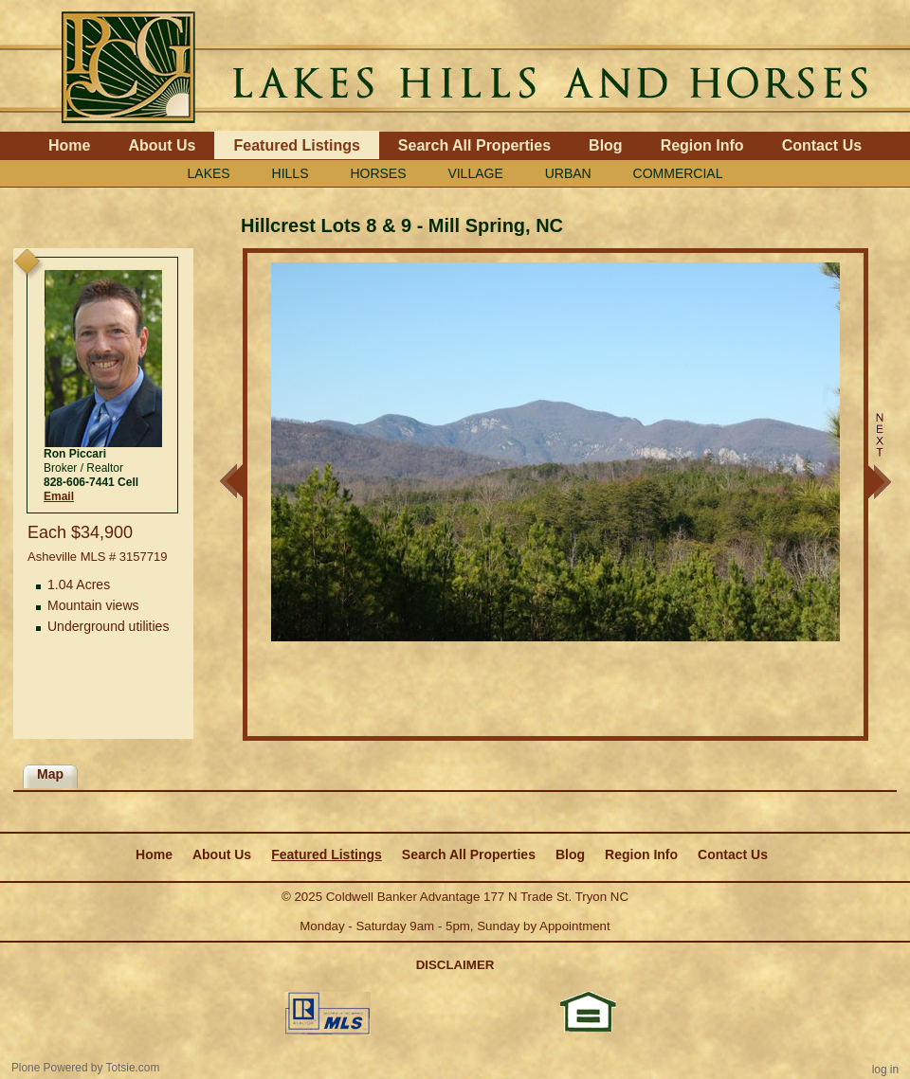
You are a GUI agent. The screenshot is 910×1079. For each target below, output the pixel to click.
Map (50, 774)
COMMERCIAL (678, 173)
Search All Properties (474, 145)
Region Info (702, 145)
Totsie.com (133, 1067)
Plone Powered (49, 1067)
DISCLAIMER (455, 965)
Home (69, 145)
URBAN (568, 173)
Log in (885, 1069)
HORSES (378, 173)
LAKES (209, 173)
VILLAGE (474, 173)
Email (59, 496)
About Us (161, 145)
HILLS (290, 173)
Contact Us (822, 145)
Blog (606, 145)
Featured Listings (296, 145)
